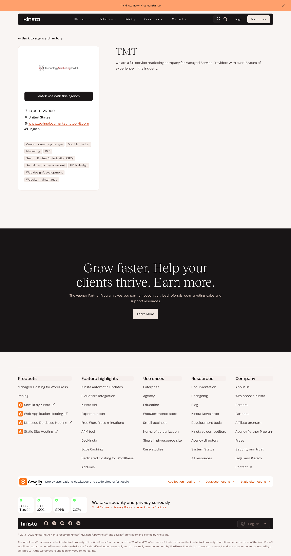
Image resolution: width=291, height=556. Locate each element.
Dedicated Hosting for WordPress (107, 458)
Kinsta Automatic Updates (102, 387)
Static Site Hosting (38, 431)
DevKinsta (89, 440)
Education (151, 405)
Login (238, 19)
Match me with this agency (58, 96)
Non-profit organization (161, 431)
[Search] (225, 19)
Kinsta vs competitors (208, 431)
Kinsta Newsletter (205, 413)
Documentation (203, 387)
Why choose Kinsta (250, 396)
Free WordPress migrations (102, 422)
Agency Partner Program (254, 431)
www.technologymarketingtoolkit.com (58, 123)
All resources (201, 458)
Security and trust (249, 449)
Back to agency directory (40, 38)
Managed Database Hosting (45, 422)
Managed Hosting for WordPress (43, 387)
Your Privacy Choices (151, 507)
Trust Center (100, 507)
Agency (149, 396)
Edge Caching (92, 449)
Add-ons (88, 467)
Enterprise (151, 387)
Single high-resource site (162, 440)
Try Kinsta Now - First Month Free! (140, 5)
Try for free (258, 19)
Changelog (199, 396)
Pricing (23, 396)
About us (242, 387)
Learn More (145, 314)
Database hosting (218, 481)
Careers (241, 405)
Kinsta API (89, 405)
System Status (202, 449)
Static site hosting (253, 481)
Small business (155, 422)
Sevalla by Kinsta (37, 405)
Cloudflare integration (98, 396)
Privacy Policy (123, 507)
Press (239, 440)
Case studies (153, 449)
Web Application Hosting (43, 413)
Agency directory (204, 440)
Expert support (93, 413)
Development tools (206, 422)
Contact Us (244, 467)
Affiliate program (248, 422)
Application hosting (181, 481)
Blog (194, 405)
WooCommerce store (160, 413)
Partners (242, 413)
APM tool (88, 431)
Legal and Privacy (248, 458)
